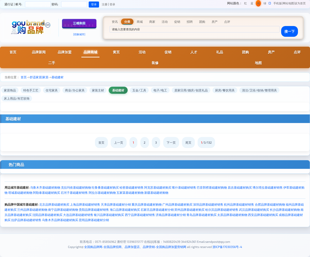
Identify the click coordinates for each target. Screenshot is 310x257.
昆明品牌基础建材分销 (94, 220)
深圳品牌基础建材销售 (208, 204)
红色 (245, 4)
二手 (51, 63)
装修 (155, 63)
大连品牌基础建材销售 (78, 215)
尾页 (188, 142)
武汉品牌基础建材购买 (254, 209)
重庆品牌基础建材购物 (147, 204)
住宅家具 (52, 90)
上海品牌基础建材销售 (85, 204)
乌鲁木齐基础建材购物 (45, 187)
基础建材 (57, 77)
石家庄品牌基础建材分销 (157, 209)
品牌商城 (90, 52)
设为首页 (300, 3)
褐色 (258, 4)
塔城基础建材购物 (20, 192)
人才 (193, 52)
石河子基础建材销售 (74, 192)
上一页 (118, 142)
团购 (245, 52)
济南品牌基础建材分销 (171, 215)
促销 (167, 52)
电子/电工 (160, 90)
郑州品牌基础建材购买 (189, 209)
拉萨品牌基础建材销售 (26, 220)
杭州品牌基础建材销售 (239, 204)
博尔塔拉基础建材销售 (268, 187)
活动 (142, 52)
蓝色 (252, 4)
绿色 (265, 4)
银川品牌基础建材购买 (109, 215)
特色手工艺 (30, 90)
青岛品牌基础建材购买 (201, 215)
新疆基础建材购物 (156, 192)
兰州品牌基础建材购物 (32, 209)
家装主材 (98, 90)
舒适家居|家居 (39, 77)
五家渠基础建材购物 (130, 192)
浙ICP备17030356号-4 (227, 247)
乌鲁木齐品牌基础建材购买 (60, 220)
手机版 (277, 3)
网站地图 (288, 3)
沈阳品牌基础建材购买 (47, 215)
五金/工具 (139, 90)
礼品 (219, 52)
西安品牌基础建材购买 (263, 215)
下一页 (171, 142)
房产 (271, 52)
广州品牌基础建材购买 (177, 204)
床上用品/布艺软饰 (16, 98)
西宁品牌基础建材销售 (140, 215)
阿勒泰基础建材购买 (46, 192)
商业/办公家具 (75, 90)
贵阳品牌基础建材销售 (94, 209)
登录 (112, 4)
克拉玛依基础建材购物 (76, 187)
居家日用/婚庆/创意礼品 (191, 90)
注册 (104, 4)
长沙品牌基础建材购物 (285, 209)
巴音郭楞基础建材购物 (212, 187)
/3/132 (206, 142)
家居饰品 (10, 90)
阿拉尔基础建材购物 (102, 192)
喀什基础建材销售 (184, 187)
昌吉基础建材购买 (240, 187)
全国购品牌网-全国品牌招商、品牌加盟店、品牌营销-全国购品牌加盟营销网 (135, 247)
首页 (12, 52)
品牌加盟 (64, 52)
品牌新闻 (39, 52)
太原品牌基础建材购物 (232, 215)
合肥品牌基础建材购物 (270, 204)
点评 (297, 52)
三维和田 (79, 23)
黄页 (116, 52)
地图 (258, 63)
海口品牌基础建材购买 (125, 209)
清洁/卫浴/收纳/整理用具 (259, 90)
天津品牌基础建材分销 (116, 204)
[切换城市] (79, 34)
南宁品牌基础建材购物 (63, 209)
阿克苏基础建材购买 (157, 187)
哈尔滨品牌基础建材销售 (221, 209)
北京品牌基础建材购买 (54, 204)
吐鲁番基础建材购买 (105, 187)
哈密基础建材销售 (131, 187)
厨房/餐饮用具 (225, 90)
